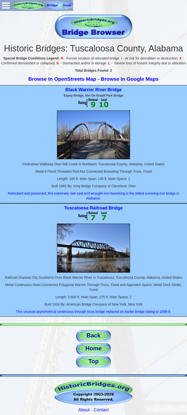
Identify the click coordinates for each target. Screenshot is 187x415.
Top (93, 361)
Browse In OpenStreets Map (62, 79)
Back (93, 335)
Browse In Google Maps (130, 79)
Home (93, 348)
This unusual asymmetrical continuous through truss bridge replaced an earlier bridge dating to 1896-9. (93, 312)
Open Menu (6, 5)
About (84, 409)
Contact (101, 409)
